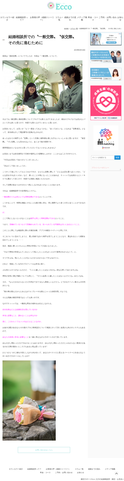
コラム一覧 (59, 18)
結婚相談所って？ (22, 18)
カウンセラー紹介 (7, 18)
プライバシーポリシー (100, 168)
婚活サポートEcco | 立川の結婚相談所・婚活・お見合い (102, 479)
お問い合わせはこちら (44, 450)
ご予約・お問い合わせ (108, 18)
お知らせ (80, 472)
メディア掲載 (82, 18)
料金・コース (93, 18)
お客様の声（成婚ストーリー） (42, 18)
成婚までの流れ (70, 18)
